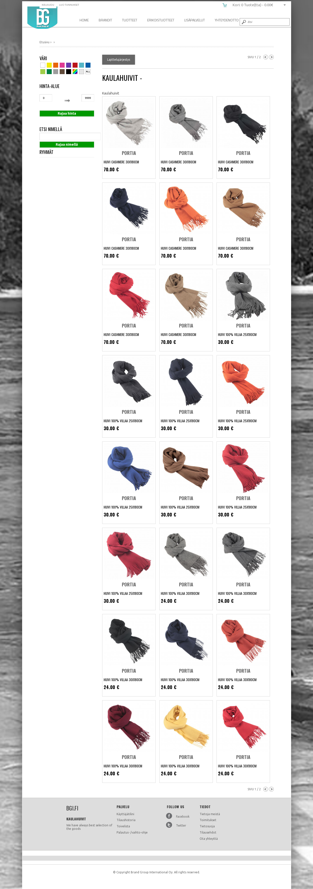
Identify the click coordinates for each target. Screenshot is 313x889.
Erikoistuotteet (160, 20)
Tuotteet (129, 20)
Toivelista (123, 826)
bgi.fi (42, 17)
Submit (243, 21)
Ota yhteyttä (209, 838)
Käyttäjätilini (125, 814)
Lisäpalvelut (194, 20)
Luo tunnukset (69, 4)
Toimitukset (208, 820)
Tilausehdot (208, 832)
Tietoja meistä (210, 814)
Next (271, 57)
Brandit (105, 20)
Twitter (181, 825)
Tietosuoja (207, 826)
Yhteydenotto (227, 20)
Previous (265, 57)
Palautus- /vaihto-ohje (132, 832)
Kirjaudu (48, 4)
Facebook (182, 816)
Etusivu (44, 42)
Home (84, 20)
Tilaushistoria (126, 820)
